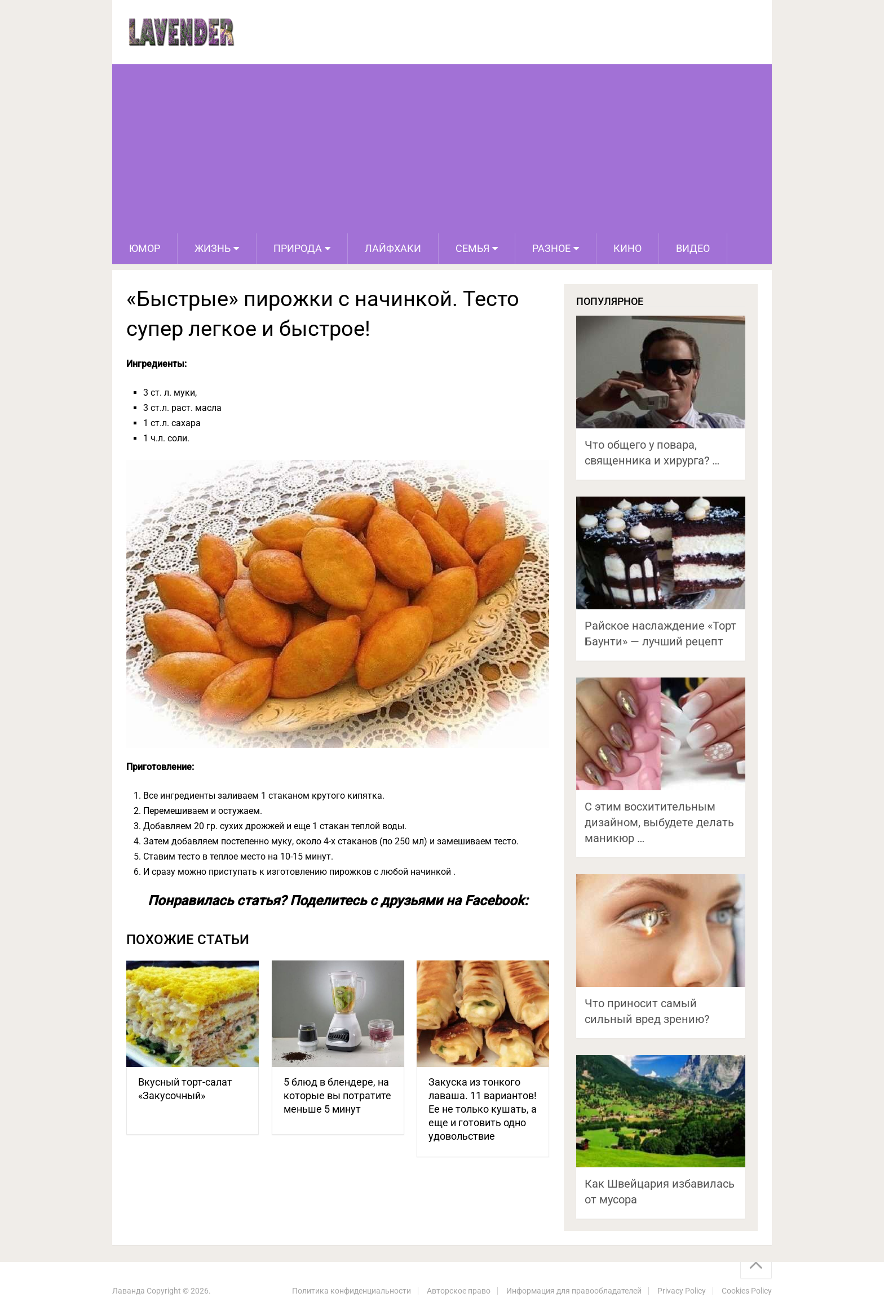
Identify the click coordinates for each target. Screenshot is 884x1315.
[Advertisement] (442, 149)
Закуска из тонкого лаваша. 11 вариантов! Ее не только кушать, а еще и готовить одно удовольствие (482, 1109)
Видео (693, 248)
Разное (551, 248)
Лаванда (128, 1290)
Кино (627, 248)
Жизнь (213, 248)
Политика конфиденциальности (351, 1290)
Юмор (144, 248)
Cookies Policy (747, 1290)
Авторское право (458, 1290)
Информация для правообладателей (574, 1290)
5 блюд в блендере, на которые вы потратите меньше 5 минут (337, 1095)
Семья (472, 248)
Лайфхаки (393, 248)
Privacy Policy (681, 1290)
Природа (297, 248)
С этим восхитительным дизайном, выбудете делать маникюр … (659, 822)
